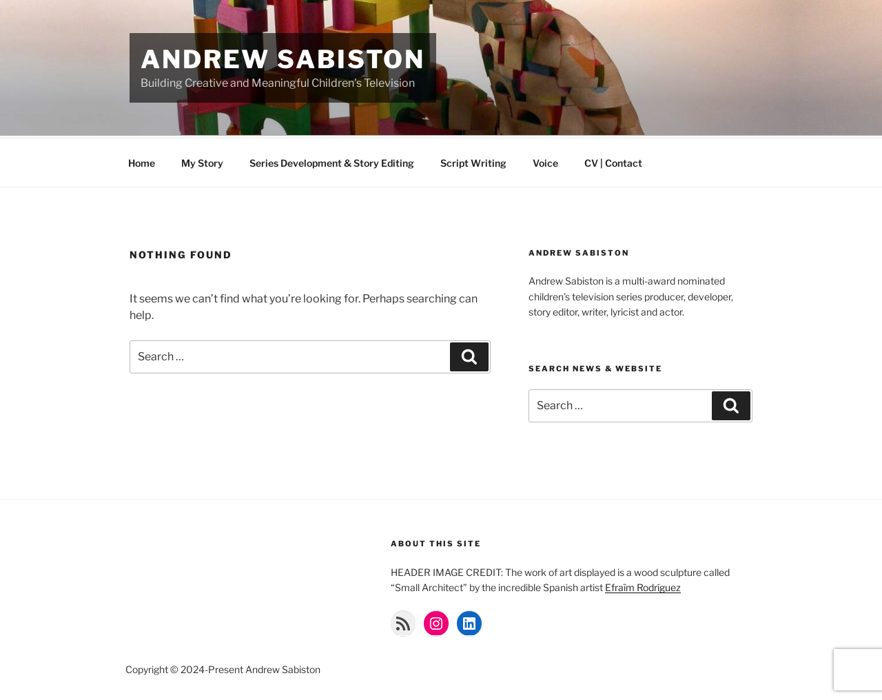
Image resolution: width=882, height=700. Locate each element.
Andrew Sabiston (283, 59)
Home (141, 161)
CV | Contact (613, 161)
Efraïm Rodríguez (643, 585)
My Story (202, 161)
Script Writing (473, 161)
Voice (545, 161)
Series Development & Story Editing (331, 161)
